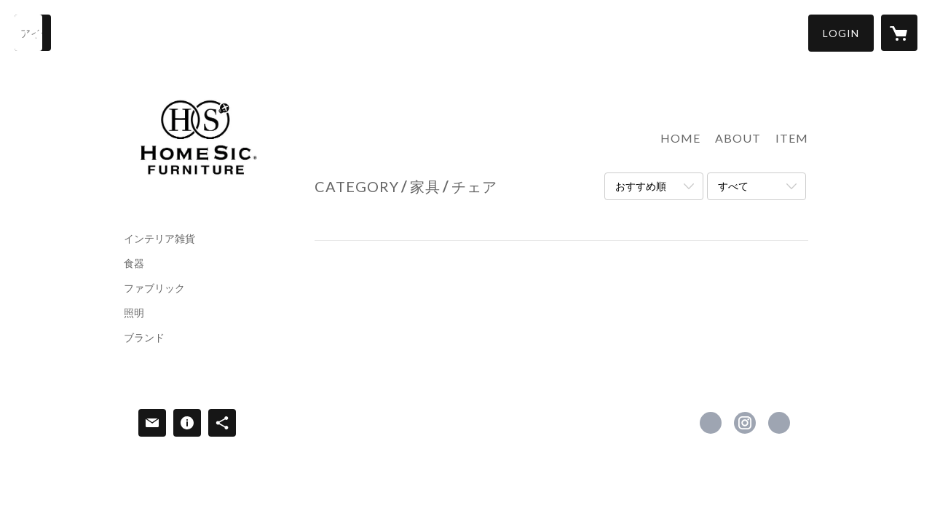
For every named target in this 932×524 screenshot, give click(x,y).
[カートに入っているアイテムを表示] (899, 33)
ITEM (791, 138)
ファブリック (154, 288)
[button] (841, 33)
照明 (134, 313)
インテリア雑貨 (159, 239)
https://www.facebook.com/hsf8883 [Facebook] (711, 423)
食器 (134, 263)
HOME (680, 138)
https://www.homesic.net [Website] (779, 423)
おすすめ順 (640, 186)
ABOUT (738, 138)
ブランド (144, 338)
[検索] (33, 33)
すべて (733, 186)
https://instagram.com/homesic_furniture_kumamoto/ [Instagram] (745, 423)
